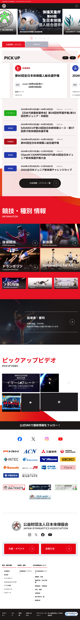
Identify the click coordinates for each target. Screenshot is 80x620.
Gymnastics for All (10, 582)
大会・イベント (22, 548)
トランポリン (8, 578)
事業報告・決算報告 (41, 586)
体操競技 (7, 571)
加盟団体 (37, 593)
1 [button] (31, 38)
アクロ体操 (7, 586)
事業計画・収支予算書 (41, 582)
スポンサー (4, 614)
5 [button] (48, 38)
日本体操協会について (41, 572)
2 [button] (35, 38)
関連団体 (37, 600)
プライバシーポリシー (41, 614)
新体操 (6, 575)
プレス (12, 614)
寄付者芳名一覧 (39, 597)
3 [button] (40, 38)
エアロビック (8, 589)
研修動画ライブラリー (26, 572)
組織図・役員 (39, 577)
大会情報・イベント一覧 (44, 183)
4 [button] (44, 38)
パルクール (7, 593)
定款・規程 (38, 590)
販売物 (20, 614)
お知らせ (58, 548)
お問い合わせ (29, 614)
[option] (40, 22)
